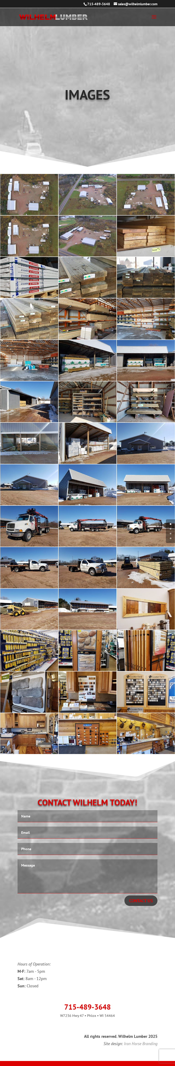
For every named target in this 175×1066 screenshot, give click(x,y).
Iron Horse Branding (140, 1043)
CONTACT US (87, 113)
